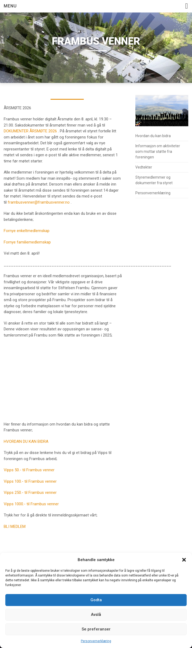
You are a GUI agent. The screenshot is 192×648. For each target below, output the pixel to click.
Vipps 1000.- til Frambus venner (31, 504)
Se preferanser (96, 629)
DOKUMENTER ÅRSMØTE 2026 (30, 131)
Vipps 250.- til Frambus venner (30, 492)
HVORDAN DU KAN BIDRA (26, 441)
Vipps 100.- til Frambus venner (30, 481)
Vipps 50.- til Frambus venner (29, 470)
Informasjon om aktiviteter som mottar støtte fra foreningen (157, 151)
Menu (10, 6)
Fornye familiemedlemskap (27, 242)
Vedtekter (143, 167)
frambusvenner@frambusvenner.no (39, 202)
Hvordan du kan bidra (153, 136)
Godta (96, 599)
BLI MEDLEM (15, 526)
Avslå (96, 614)
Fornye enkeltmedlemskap (26, 230)
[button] (184, 559)
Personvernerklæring (96, 641)
